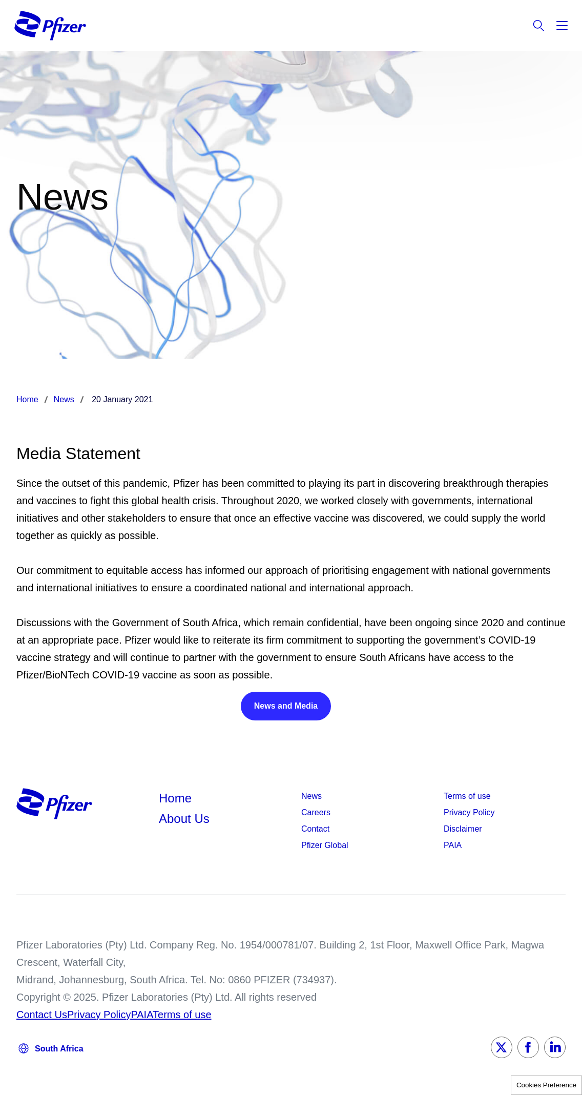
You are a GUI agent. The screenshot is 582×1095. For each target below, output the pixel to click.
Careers (315, 812)
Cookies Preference (546, 1085)
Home (175, 798)
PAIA (453, 845)
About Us (184, 818)
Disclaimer (463, 828)
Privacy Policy (469, 812)
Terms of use (467, 796)
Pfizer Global (324, 845)
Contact (315, 828)
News (311, 796)
